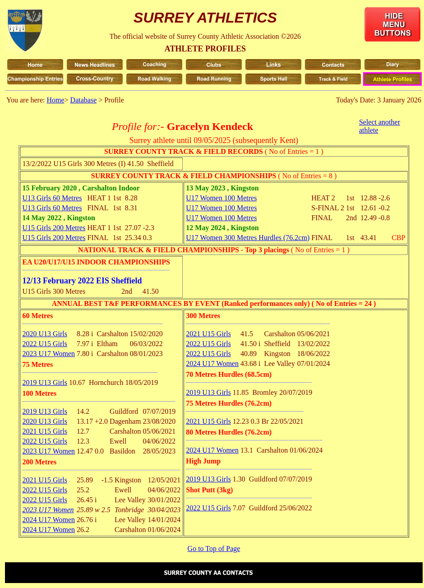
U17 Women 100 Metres (221, 198)
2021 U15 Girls (44, 431)
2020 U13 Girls (44, 334)
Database (83, 100)
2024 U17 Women (48, 519)
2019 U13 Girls (44, 382)
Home (55, 100)
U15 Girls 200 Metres (53, 227)
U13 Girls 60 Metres (52, 198)
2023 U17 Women (48, 353)
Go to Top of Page (214, 548)
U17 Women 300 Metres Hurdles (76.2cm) (247, 237)
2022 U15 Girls (44, 343)
